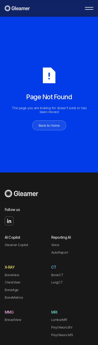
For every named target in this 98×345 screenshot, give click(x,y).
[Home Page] (17, 8)
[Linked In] (9, 221)
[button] (89, 8)
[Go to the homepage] (21, 194)
